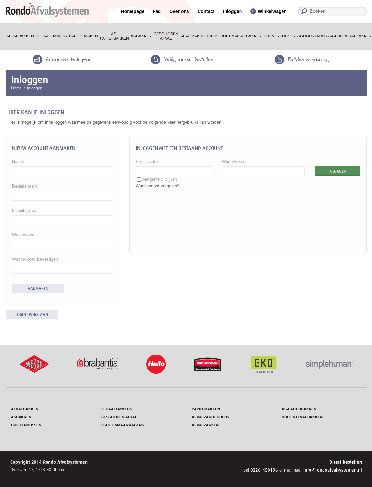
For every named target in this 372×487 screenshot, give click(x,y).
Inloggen (232, 11)
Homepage (133, 11)
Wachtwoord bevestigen (35, 259)
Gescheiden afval (166, 36)
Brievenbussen (280, 36)
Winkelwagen (272, 11)
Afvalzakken (205, 425)
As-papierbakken (114, 36)
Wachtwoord (234, 161)
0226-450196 (264, 470)
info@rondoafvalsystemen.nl (332, 470)
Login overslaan (31, 314)
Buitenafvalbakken (241, 36)
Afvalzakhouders (199, 36)
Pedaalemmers (51, 36)
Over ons (179, 11)
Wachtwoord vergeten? (157, 185)
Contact (206, 11)
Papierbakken (83, 36)
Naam (17, 161)
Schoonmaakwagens (320, 36)
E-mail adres (148, 161)
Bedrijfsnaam (24, 186)
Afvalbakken (20, 36)
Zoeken (364, 11)
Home (16, 88)
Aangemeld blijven (159, 179)
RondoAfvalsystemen (47, 10)
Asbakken (141, 36)
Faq (157, 11)
